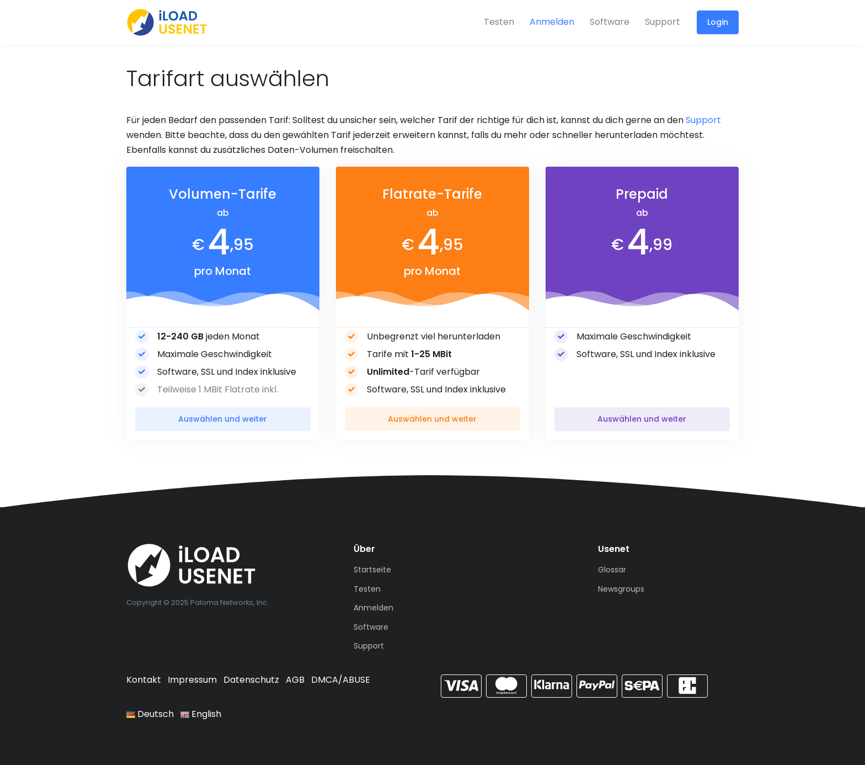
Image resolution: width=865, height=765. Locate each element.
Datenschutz (251, 679)
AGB (295, 679)
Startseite (372, 569)
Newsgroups (621, 588)
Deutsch (150, 714)
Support (662, 21)
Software (609, 21)
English (200, 714)
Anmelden (552, 21)
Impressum (192, 679)
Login (717, 22)
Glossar (612, 569)
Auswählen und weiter (222, 418)
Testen (499, 21)
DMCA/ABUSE (340, 679)
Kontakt (143, 679)
